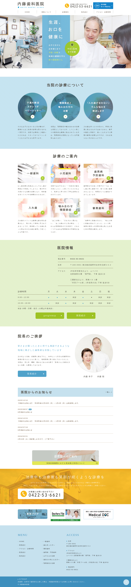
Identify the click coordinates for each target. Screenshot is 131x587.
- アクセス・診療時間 (26, 548)
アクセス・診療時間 (103, 12)
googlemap (50, 315)
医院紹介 (81, 315)
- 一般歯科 (46, 541)
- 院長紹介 (22, 552)
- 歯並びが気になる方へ (51, 559)
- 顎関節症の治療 (48, 563)
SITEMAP (23, 579)
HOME (27, 12)
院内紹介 (84, 12)
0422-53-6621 (72, 569)
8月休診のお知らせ (25, 412)
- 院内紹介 (22, 556)
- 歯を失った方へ (48, 545)
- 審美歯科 (46, 548)
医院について (46, 12)
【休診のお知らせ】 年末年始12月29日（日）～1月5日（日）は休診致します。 (49, 421)
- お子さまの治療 (48, 556)
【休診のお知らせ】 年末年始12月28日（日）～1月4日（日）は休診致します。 (49, 403)
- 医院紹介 (22, 545)
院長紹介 (32, 374)
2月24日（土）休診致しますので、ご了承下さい (36, 439)
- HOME (21, 541)
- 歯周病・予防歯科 (49, 552)
